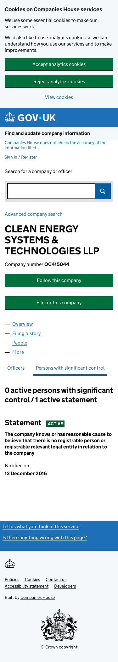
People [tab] (19, 343)
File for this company (59, 303)
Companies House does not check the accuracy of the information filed (55, 145)
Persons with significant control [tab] (70, 368)
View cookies (59, 97)
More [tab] (18, 352)
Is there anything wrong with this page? (45, 537)
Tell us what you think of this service (41, 526)
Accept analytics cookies (59, 64)
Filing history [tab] (26, 333)
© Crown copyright (59, 647)
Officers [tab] (16, 368)
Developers (65, 586)
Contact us (56, 579)
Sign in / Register (20, 157)
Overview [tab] (22, 324)
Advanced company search (34, 214)
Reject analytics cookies (59, 81)
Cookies (32, 579)
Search (103, 191)
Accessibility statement (26, 586)
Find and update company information (47, 133)
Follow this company (59, 280)
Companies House (37, 597)
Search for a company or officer (38, 171)
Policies (12, 579)
